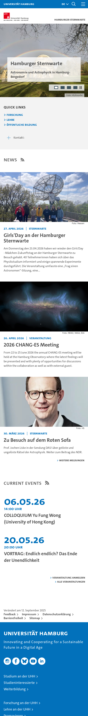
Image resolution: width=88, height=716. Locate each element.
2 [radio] (62, 88)
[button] (64, 4)
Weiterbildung (15, 689)
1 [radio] (56, 88)
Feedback (10, 614)
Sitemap (34, 618)
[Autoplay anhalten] (81, 87)
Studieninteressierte (19, 682)
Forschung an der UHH (21, 703)
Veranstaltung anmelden (68, 577)
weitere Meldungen (71, 460)
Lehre (10, 120)
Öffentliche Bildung (22, 125)
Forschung (15, 115)
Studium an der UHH (19, 676)
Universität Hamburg (19, 4)
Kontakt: (19, 137)
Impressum (29, 614)
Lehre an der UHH (17, 709)
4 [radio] (75, 88)
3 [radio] (69, 88)
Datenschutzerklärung (57, 614)
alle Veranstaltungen (71, 581)
